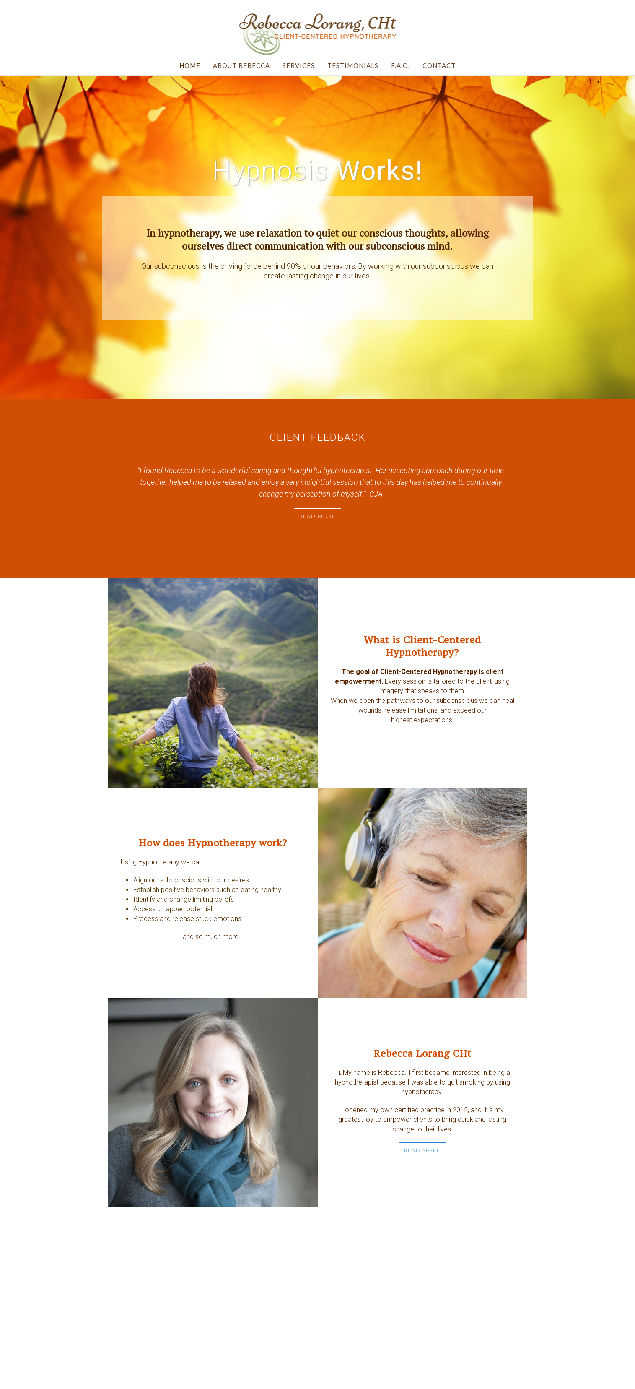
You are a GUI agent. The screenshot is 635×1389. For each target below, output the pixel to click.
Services (299, 65)
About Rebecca (241, 65)
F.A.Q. (400, 65)
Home (189, 65)
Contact (439, 65)
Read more (317, 516)
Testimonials (352, 65)
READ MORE (422, 1150)
